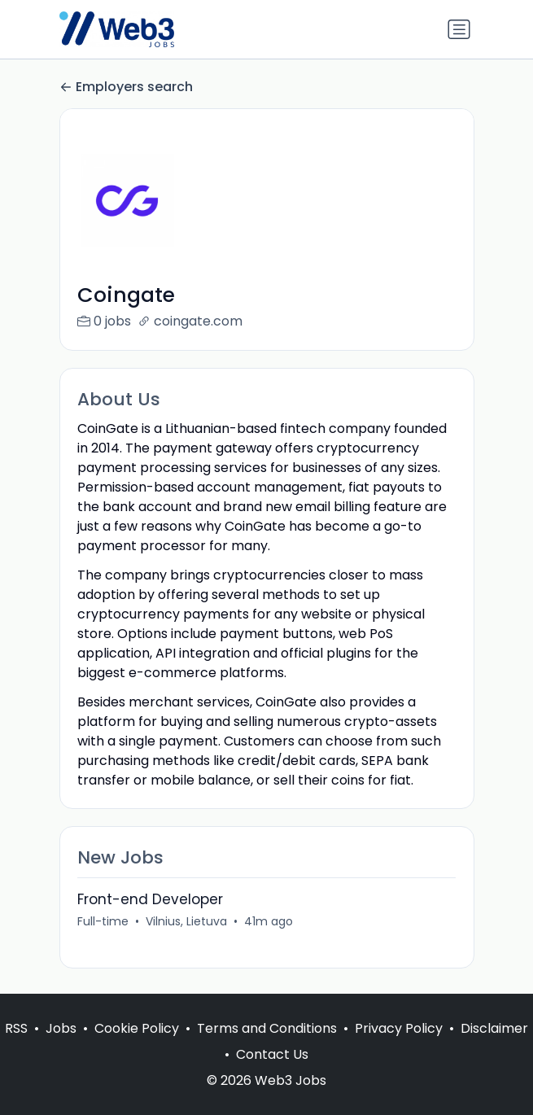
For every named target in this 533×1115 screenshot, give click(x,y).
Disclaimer (494, 1028)
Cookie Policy (136, 1028)
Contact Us (272, 1054)
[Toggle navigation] (458, 29)
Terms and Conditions (267, 1028)
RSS (16, 1028)
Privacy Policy (399, 1028)
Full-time (103, 921)
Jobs (61, 1028)
